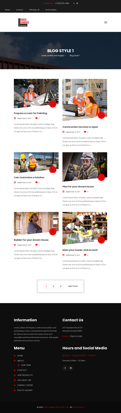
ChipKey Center (25, 385)
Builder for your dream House (31, 239)
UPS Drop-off (34, 10)
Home (20, 355)
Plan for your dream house (78, 186)
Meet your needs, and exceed (79, 250)
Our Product (25, 375)
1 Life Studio (78, 407)
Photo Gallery (51, 10)
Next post (73, 286)
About (7, 10)
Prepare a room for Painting (30, 113)
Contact (19, 10)
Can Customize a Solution (29, 177)
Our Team (26, 365)
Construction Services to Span (80, 126)
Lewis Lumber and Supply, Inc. (56, 407)
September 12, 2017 (24, 118)
